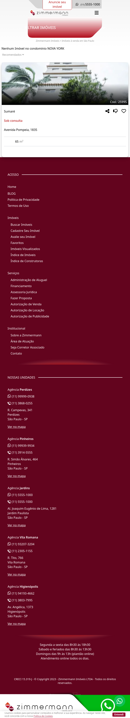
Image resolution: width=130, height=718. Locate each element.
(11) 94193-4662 (21, 593)
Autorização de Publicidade (30, 316)
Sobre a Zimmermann (26, 335)
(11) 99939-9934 (21, 446)
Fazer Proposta (21, 298)
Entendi (119, 714)
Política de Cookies (43, 716)
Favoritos (17, 243)
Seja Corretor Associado (27, 347)
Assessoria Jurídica (24, 292)
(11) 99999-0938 (21, 396)
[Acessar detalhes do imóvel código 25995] (65, 148)
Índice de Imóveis (23, 255)
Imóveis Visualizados (25, 249)
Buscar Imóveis (21, 225)
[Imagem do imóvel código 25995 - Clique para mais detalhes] (65, 84)
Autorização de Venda (26, 304)
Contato (16, 353)
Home (12, 187)
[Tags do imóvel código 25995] (65, 102)
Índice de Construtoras (27, 261)
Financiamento (21, 286)
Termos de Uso (18, 206)
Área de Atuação (22, 341)
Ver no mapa (17, 427)
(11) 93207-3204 (21, 544)
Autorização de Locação (27, 310)
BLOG (12, 193)
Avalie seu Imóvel (23, 237)
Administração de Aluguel (29, 280)
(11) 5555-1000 (20, 495)
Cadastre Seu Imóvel (25, 231)
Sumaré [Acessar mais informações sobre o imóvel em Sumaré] (9, 111)
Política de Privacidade (23, 200)
